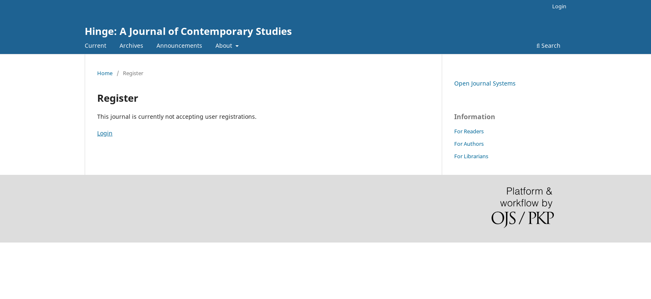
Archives (131, 45)
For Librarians (471, 156)
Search (548, 45)
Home (105, 73)
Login (559, 6)
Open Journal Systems (485, 83)
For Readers (469, 131)
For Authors (469, 143)
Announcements (179, 45)
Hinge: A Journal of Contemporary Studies (188, 31)
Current (95, 45)
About (224, 45)
